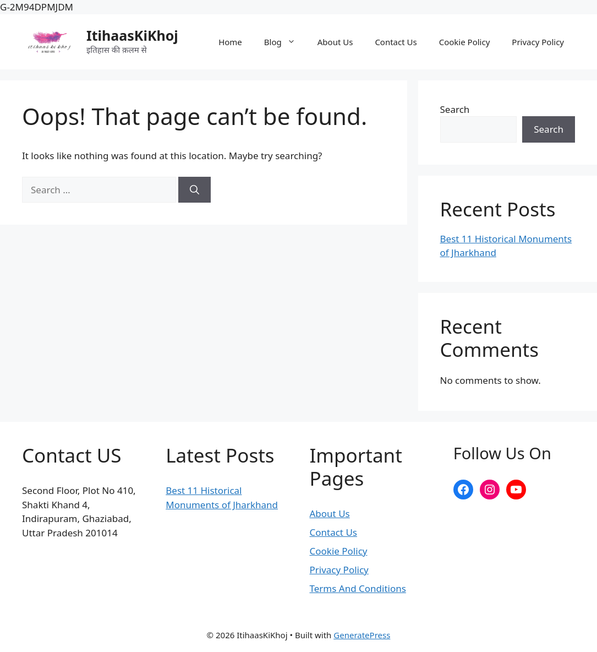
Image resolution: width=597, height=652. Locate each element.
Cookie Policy (464, 41)
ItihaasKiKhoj (132, 35)
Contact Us (396, 41)
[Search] (194, 190)
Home (230, 41)
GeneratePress (361, 634)
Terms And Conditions (358, 588)
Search (455, 109)
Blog (285, 41)
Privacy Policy (538, 41)
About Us (335, 41)
